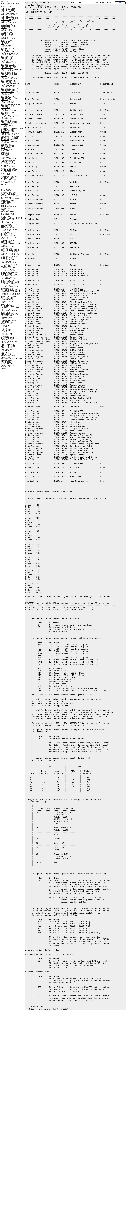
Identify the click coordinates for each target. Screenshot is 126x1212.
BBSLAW (4, 226)
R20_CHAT (4, 56)
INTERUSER (5, 335)
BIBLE (3, 231)
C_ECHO (4, 258)
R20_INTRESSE (6, 80)
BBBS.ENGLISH (6, 224)
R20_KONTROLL (6, 88)
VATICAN (4, 162)
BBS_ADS (4, 227)
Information (10, 3)
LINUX (3, 347)
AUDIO (3, 216)
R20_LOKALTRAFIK (7, 92)
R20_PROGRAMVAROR (9, 104)
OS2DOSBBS (5, 26)
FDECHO (4, 285)
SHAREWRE (5, 130)
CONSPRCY (5, 247)
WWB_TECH (5, 181)
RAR (2, 117)
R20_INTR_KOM (6, 82)
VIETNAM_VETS (6, 163)
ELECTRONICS (6, 271)
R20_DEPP (5, 58)
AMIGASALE (5, 200)
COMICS (4, 245)
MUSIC (3, 362)
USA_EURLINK (6, 159)
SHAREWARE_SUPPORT (9, 128)
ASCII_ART (5, 211)
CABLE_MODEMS (7, 237)
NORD (3, 21)
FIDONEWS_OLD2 (7, 291)
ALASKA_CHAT (6, 192)
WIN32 (3, 173)
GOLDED (4, 317)
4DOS (3, 189)
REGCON (4, 124)
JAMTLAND (5, 339)
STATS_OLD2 (5, 135)
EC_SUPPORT (6, 269)
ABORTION (5, 191)
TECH (3, 148)
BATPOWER (5, 223)
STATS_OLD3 (5, 136)
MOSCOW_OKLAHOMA (9, 359)
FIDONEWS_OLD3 (7, 293)
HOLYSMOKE (5, 320)
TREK (3, 152)
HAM (2, 319)
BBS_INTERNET (6, 229)
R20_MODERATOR (7, 93)
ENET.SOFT (5, 277)
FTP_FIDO (4, 309)
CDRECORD (5, 240)
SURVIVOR (5, 140)
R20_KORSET (6, 90)
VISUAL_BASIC (6, 168)
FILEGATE (4, 301)
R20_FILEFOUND (7, 74)
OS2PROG (4, 32)
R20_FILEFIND (6, 72)
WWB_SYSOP (6, 179)
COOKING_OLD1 (7, 250)
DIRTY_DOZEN (6, 261)
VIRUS (3, 165)
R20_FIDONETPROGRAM (9, 69)
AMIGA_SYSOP (6, 207)
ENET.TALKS (5, 280)
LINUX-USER (5, 344)
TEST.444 (4, 149)
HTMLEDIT (4, 323)
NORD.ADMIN (5, 8)
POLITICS (4, 47)
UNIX (3, 157)
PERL (3, 42)
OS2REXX (4, 34)
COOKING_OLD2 (7, 251)
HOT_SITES (5, 322)
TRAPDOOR (5, 151)
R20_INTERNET (6, 79)
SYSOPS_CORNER (7, 141)
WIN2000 (4, 171)
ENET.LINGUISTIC (7, 274)
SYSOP (3, 143)
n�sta (110, 3)
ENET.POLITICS (6, 275)
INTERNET (4, 333)
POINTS (4, 45)
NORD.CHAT (5, 10)
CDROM (4, 242)
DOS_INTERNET (6, 264)
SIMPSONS (5, 132)
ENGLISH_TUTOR (7, 282)
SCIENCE (4, 125)
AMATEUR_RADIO (7, 199)
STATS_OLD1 (5, 133)
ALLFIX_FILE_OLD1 (8, 195)
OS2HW (4, 28)
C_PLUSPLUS (6, 259)
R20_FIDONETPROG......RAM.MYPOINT (9, 67)
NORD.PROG (5, 16)
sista (89, 3)
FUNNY (3, 312)
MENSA (3, 354)
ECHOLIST (4, 267)
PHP (2, 44)
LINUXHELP (5, 346)
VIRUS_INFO (5, 167)
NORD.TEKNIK (6, 20)
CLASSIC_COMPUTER (9, 243)
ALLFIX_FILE (5, 194)
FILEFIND (4, 299)
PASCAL (4, 40)
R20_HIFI (4, 76)
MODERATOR (5, 355)
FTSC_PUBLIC (6, 311)
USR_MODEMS (6, 160)
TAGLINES (4, 144)
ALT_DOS (4, 197)
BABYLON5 (5, 219)
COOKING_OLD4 (7, 255)
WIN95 (3, 175)
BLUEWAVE (5, 235)
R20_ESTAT (5, 64)
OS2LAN (4, 31)
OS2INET (4, 29)
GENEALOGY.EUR (7, 314)
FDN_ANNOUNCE (7, 287)
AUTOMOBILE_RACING (9, 218)
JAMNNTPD (5, 338)
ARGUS (3, 210)
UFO (2, 155)
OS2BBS (4, 24)
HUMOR (4, 330)
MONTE (3, 357)
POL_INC (4, 48)
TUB (2, 154)
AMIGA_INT (5, 203)
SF (2, 127)
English (3, 3)
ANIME (3, 208)
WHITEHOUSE (6, 170)
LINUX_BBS (5, 349)
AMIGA (3, 202)
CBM (2, 239)
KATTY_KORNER (7, 341)
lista (73, 3)
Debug (18, 3)
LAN (2, 343)
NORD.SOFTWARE (7, 18)
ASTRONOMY (5, 215)
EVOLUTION (5, 283)
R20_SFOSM (5, 108)
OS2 (2, 37)
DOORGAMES (6, 263)
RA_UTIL (4, 120)
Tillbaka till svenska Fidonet (10, 2)
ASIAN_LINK (5, 213)
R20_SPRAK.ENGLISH (8, 111)
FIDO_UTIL (5, 298)
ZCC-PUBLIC (5, 183)
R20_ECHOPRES (7, 63)
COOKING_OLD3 (7, 253)
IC (2, 331)
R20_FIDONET (6, 71)
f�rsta (81, 3)
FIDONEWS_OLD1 (7, 290)
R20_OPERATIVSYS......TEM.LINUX (8, 102)
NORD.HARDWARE (7, 13)
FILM (3, 303)
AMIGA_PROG (6, 205)
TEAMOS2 (4, 146)
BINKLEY (4, 234)
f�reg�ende (99, 3)
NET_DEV (4, 7)
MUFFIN (4, 360)
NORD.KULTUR (6, 15)
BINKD (3, 232)
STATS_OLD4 (5, 138)
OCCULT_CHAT (6, 23)
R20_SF (4, 109)
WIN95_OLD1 (5, 176)
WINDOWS (5, 178)
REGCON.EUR (6, 122)
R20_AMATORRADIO (8, 53)
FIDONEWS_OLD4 (7, 295)
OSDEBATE (5, 39)
